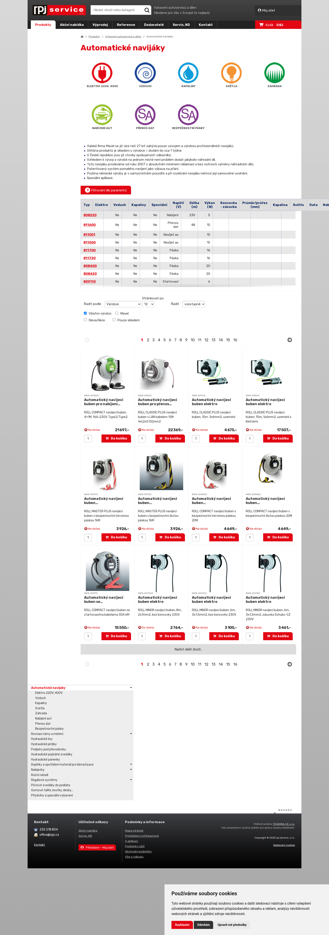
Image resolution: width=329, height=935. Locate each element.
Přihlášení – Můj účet (97, 725)
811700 (104, 250)
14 (228, 340)
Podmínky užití (135, 724)
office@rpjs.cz (49, 712)
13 (220, 340)
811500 (104, 242)
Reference (126, 25)
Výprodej (100, 25)
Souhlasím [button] (182, 925)
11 (206, 340)
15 (235, 340)
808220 (104, 215)
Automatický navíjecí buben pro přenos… (168, 402)
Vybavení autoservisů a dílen (138, 36)
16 (242, 340)
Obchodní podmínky (138, 729)
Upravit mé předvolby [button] (232, 925)
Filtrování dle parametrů (120, 190)
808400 (104, 266)
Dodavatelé (154, 25)
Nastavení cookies (284, 722)
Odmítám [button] (203, 925)
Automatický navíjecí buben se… (118, 599)
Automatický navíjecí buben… (118, 501)
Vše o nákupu (134, 734)
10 (200, 340)
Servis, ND (181, 25)
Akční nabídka (72, 25)
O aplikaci (131, 718)
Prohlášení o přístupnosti (142, 713)
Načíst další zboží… (195, 649)
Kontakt (206, 25)
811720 (104, 258)
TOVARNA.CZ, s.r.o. (284, 701)
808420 (104, 274)
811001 (104, 235)
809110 (104, 281)
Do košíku (127, 438)
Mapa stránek (134, 708)
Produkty (43, 25)
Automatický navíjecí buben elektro (218, 402)
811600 (104, 225)
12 (213, 340)
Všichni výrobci (112, 313)
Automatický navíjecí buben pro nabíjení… (118, 402)
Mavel (136, 313)
